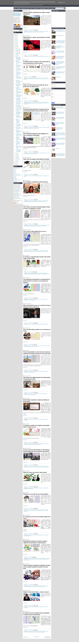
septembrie (17, 53)
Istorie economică (35, 8)
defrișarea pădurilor (29, 31)
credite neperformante (46, 443)
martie (17, 157)
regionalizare (34, 510)
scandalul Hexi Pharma (43, 606)
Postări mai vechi (47, 637)
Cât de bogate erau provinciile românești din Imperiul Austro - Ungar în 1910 (60, 67)
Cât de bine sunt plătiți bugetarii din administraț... (19, 112)
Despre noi (51, 8)
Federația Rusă (26, 201)
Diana (15, 184)
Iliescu (39, 78)
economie (42, 31)
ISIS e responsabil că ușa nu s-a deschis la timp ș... (19, 102)
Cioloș (37, 345)
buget (42, 393)
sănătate (38, 606)
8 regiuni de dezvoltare (30, 558)
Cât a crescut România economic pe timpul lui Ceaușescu (59, 128)
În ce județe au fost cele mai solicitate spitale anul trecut (36, 517)
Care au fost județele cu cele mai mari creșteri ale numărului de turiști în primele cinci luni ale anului (37, 352)
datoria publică (47, 345)
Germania (32, 201)
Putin (42, 201)
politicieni (45, 56)
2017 (15, 46)
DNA (36, 56)
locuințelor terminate (29, 510)
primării (35, 394)
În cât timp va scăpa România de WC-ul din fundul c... (18, 96)
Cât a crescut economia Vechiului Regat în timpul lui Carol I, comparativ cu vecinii (36, 207)
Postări (53, 84)
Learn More (60, 2)
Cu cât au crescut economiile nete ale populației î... (18, 150)
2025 (15, 35)
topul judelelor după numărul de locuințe (41, 510)
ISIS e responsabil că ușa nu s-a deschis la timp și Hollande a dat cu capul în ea (37, 306)
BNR (32, 56)
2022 (15, 39)
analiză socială (29, 175)
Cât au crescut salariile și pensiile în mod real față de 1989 (60, 123)
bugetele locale (45, 393)
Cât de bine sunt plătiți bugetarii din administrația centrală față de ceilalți (36, 378)
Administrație (23, 8)
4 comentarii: (30, 76)
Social (31, 8)
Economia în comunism (43, 8)
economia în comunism (30, 78)
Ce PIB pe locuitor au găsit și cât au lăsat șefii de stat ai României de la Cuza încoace (36, 62)
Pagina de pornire (36, 636)
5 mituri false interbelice (59, 35)
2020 (15, 42)
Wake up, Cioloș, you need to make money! (35, 472)
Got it (64, 2)
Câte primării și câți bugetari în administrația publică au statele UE (60, 139)
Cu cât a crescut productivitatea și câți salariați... (18, 125)
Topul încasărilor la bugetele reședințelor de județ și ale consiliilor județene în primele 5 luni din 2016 (36, 567)
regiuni (38, 586)
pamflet (38, 56)
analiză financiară (36, 127)
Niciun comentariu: (31, 151)
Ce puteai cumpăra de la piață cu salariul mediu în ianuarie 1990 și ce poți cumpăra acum (60, 41)
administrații (29, 393)
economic (39, 31)
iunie (16, 153)
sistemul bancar (37, 444)
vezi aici (48, 219)
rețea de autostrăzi (28, 488)
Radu (15, 197)
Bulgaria (44, 250)
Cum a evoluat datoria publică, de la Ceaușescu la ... (19, 106)
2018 (15, 45)
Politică (28, 8)
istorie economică (42, 78)
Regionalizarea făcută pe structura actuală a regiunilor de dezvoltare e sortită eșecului (35, 541)
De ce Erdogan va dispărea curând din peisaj (35, 182)
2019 (15, 43)
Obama (38, 201)
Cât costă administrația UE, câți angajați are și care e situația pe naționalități (35, 134)
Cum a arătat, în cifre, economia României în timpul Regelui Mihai (60, 47)
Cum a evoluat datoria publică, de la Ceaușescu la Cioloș (36, 330)
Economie (18, 8)
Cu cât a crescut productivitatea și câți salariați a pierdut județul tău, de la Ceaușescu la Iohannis (36, 450)
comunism (39, 345)
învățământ (45, 175)
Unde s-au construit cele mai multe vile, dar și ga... (18, 69)
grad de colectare (26, 128)
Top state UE (29, 153)
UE (33, 153)
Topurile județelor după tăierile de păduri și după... (18, 58)
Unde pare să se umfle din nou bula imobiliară (35, 494)
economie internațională (38, 175)
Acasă (15, 8)
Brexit (38, 250)
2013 (15, 164)
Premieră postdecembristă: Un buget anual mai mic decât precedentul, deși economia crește (36, 110)
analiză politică (29, 56)
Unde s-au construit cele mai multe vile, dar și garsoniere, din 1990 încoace (35, 85)
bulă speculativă (35, 509)
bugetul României (31, 419)
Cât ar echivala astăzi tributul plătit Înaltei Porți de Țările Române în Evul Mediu (60, 57)
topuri (28, 103)
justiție (34, 606)
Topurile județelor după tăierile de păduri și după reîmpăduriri (36, 13)
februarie (17, 158)
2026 (15, 34)
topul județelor (26, 103)
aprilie (17, 155)
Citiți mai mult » (25, 27)
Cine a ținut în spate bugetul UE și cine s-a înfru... (19, 92)
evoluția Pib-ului (35, 78)
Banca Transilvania (35, 443)
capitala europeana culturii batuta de (17, 198)
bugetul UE (41, 250)
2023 (15, 38)
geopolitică (29, 201)
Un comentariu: (30, 344)
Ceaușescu (34, 345)
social (47, 56)
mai (16, 154)
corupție (34, 56)
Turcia (45, 201)
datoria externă (43, 345)
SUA (43, 201)
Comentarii (54, 86)
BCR (40, 443)
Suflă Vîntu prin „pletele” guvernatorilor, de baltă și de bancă (36, 38)
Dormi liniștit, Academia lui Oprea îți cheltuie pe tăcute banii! (36, 400)
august (17, 54)
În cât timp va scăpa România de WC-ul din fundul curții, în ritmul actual (36, 257)
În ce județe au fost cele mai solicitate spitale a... (19, 135)
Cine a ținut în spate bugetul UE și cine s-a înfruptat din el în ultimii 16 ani (34, 232)
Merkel (35, 201)
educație (42, 175)
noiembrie (17, 50)
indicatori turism (46, 371)
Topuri (48, 8)
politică (42, 56)
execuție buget (47, 127)
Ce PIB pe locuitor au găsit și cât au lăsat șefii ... (18, 66)
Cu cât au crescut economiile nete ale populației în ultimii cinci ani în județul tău (36, 613)
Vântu (49, 56)
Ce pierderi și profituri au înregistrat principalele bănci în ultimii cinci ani (36, 426)
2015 (15, 161)
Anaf (28, 127)
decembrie (17, 49)
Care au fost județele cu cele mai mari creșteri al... (19, 109)
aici (42, 24)
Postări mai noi (26, 637)
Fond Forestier (46, 31)
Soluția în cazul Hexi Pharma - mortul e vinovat (36, 592)
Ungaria (36, 153)
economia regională (35, 31)
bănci (38, 443)
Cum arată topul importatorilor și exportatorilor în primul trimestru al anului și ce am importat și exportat (36, 281)
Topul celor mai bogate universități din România (36, 159)
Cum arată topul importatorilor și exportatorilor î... (18, 99)
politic (40, 56)
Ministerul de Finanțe (31, 128)
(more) (21, 187)
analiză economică (31, 127)
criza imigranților (39, 200)
